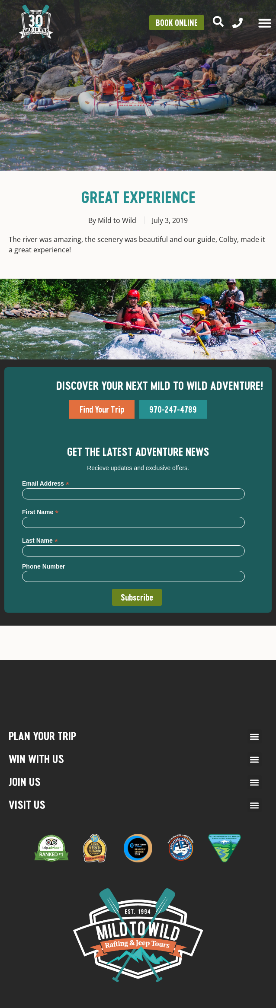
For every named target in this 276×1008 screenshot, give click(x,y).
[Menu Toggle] (265, 23)
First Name (40, 511)
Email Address (45, 483)
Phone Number (43, 566)
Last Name (40, 540)
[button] (254, 736)
